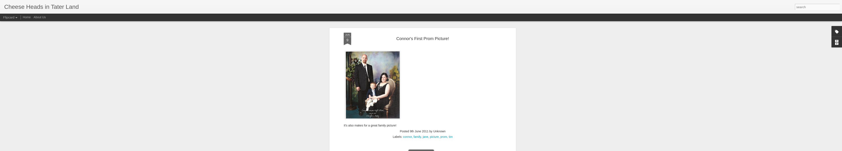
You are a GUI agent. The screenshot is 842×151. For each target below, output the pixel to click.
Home (27, 17)
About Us (40, 17)
